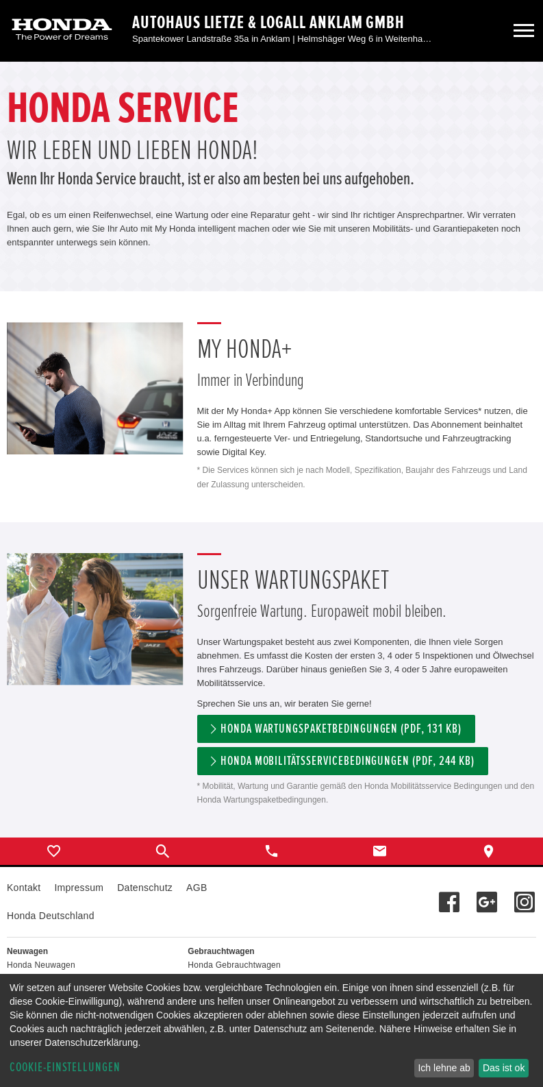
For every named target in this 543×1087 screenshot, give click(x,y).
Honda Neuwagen (41, 965)
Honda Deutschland (50, 915)
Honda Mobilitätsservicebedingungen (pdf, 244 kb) (347, 761)
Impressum (78, 887)
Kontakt (23, 887)
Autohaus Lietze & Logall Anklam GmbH (268, 23)
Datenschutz (145, 887)
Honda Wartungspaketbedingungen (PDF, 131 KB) (341, 728)
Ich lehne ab (444, 1067)
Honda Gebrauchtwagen (234, 965)
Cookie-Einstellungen (65, 1067)
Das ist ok (504, 1067)
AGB (196, 887)
